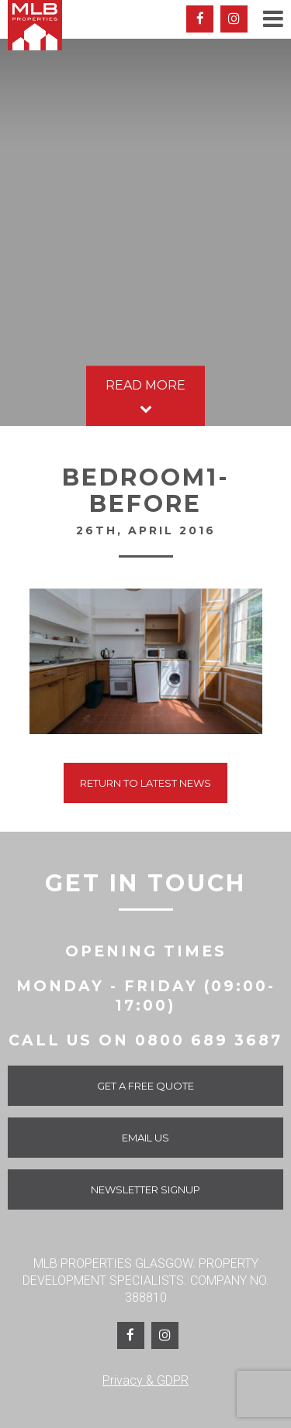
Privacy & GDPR (145, 1380)
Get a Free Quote (145, 1086)
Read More (145, 397)
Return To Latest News (145, 783)
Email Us (145, 1137)
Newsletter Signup (145, 1189)
